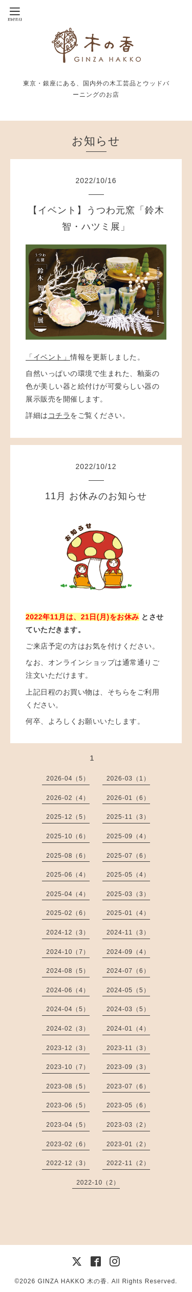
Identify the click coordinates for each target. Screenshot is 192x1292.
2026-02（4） (68, 797)
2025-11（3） (128, 816)
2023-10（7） (68, 1067)
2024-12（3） (68, 932)
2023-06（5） (68, 1105)
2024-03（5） (128, 1009)
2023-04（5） (68, 1124)
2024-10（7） (68, 951)
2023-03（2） (128, 1124)
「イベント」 (48, 357)
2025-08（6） (68, 855)
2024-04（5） (68, 1009)
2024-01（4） (128, 1028)
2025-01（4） (128, 913)
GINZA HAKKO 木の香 (72, 1281)
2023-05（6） (128, 1105)
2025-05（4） (128, 874)
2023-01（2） (128, 1144)
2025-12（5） (68, 816)
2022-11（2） (128, 1163)
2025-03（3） (128, 894)
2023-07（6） (128, 1086)
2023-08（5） (68, 1086)
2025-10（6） (68, 836)
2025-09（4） (128, 836)
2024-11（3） (128, 932)
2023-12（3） (68, 1048)
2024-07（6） (128, 970)
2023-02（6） (68, 1144)
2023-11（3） (128, 1048)
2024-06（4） (68, 990)
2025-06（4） (68, 874)
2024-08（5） (68, 970)
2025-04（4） (68, 894)
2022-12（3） (68, 1163)
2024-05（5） (128, 990)
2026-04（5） (68, 778)
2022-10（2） (98, 1182)
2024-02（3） (68, 1028)
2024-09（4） (128, 951)
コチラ (59, 415)
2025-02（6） (68, 913)
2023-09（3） (128, 1067)
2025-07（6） (128, 855)
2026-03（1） (128, 778)
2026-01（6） (128, 797)
